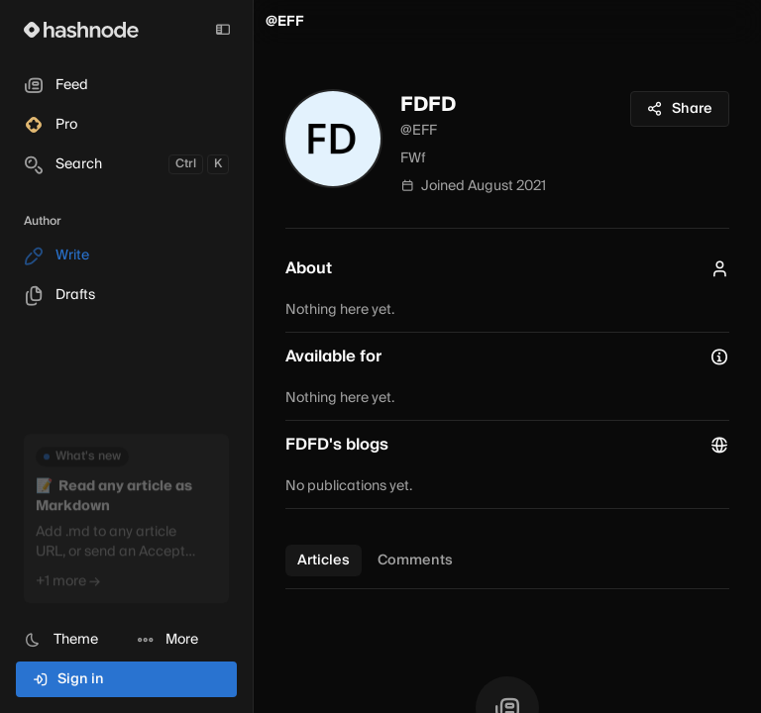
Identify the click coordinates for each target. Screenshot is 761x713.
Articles (323, 560)
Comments (415, 560)
